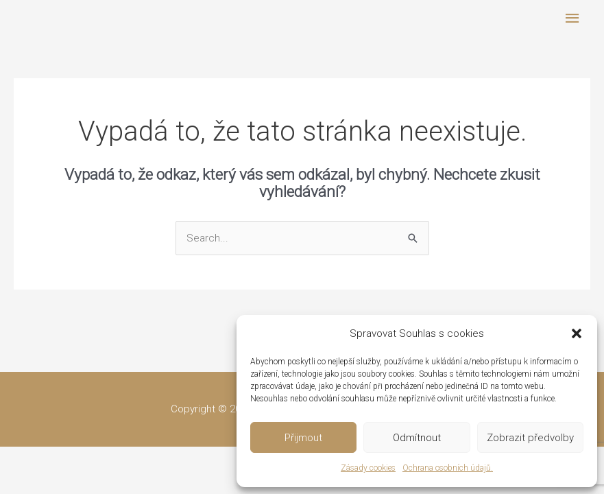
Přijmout (303, 438)
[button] (576, 333)
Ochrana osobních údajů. (447, 468)
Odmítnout (417, 438)
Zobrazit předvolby (530, 438)
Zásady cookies (368, 468)
